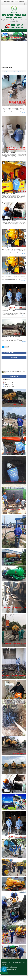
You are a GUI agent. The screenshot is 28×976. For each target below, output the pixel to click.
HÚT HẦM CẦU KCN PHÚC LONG (9, 152)
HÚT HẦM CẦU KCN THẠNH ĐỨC (9, 220)
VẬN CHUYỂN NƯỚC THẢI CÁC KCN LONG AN (11, 336)
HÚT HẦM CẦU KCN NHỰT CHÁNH (9, 247)
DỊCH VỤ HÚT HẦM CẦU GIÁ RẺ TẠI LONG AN (11, 106)
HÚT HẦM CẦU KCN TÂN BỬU (8, 193)
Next (8, 346)
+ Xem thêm (23, 112)
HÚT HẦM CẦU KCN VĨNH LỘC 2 (9, 275)
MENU (5, 30)
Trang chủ (5, 71)
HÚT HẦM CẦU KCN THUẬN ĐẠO (9, 310)
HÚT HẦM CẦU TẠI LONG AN (7, 67)
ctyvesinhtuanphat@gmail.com (10, 969)
